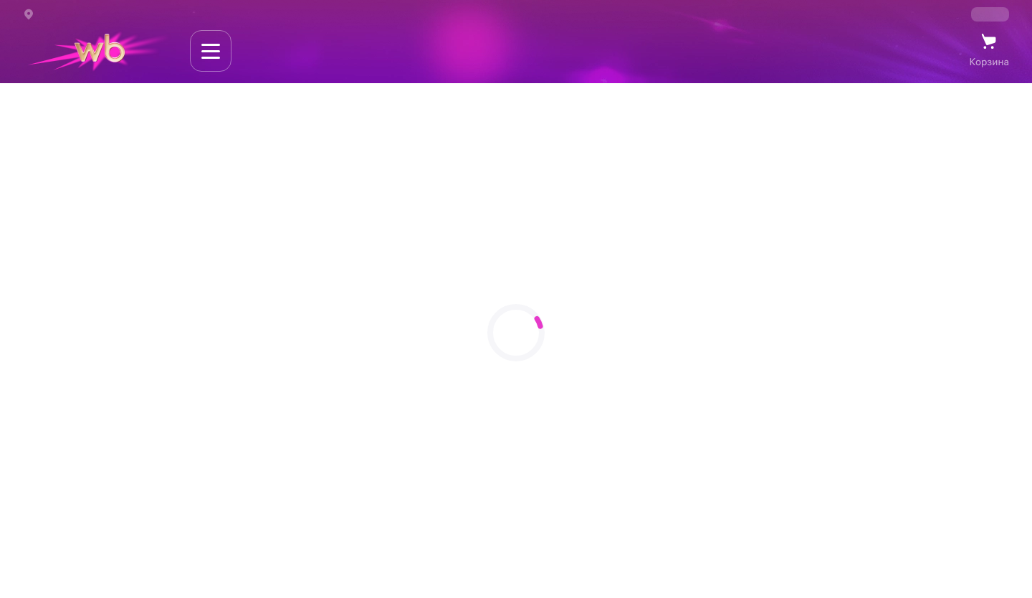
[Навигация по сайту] (210, 51)
